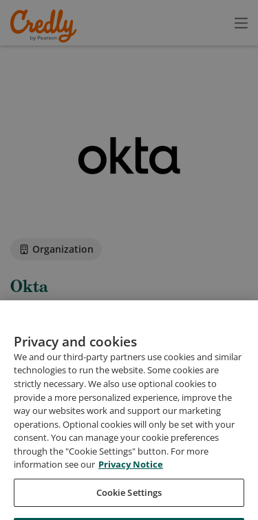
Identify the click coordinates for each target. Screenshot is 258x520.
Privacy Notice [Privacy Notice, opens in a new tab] (130, 487)
